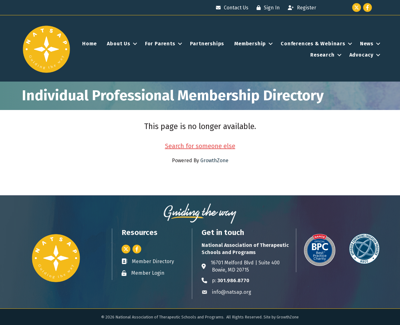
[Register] (300, 7)
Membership (250, 44)
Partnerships (207, 44)
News (366, 44)
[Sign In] (266, 7)
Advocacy (361, 55)
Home (89, 44)
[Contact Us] (230, 7)
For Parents (160, 44)
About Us (118, 44)
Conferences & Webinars (313, 44)
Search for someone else (200, 146)
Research (322, 55)
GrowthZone (214, 160)
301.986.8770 (233, 280)
